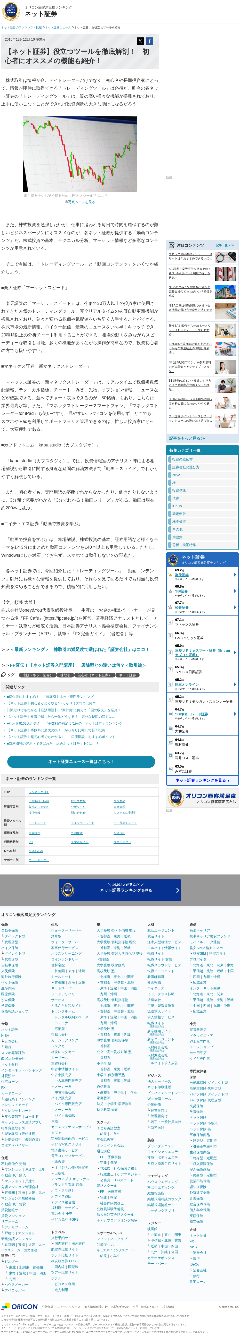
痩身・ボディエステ (162, 1157)
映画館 (152, 1229)
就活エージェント (161, 930)
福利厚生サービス (64, 1208)
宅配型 (60, 1029)
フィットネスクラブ (112, 1239)
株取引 (65, 675)
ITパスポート (124, 1180)
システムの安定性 (125, 812)
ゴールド (32, 1116)
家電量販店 (198, 1030)
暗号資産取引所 (13, 1128)
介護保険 (196, 1198)
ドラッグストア (201, 1035)
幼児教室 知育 (107, 1110)
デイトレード (37, 823)
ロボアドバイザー (14, 1145)
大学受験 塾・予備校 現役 (116, 930)
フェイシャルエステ (162, 1152)
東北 (12, 1267)
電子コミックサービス (68, 1156)
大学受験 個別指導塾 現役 (116, 942)
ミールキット (61, 977)
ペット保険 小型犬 (204, 1123)
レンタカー (59, 1046)
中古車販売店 (61, 1075)
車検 (54, 1121)
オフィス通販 (61, 1196)
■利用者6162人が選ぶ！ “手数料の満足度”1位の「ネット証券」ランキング (64, 723)
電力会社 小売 (61, 1214)
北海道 (105, 977)
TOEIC (105, 1168)
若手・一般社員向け (166, 1122)
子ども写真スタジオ (66, 1144)
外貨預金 (8, 1076)
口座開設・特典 (39, 801)
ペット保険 (9, 982)
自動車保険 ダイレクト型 (209, 1083)
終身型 (198, 1140)
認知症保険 (198, 1187)
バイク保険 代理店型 (205, 1100)
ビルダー (11, 1261)
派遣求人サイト (159, 1011)
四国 (196, 977)
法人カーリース (159, 1081)
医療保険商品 (200, 1135)
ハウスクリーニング (66, 953)
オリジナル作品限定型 (71, 1167)
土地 (42, 1169)
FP (102, 1157)
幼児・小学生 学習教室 (114, 1104)
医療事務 (114, 1157)
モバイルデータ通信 (205, 942)
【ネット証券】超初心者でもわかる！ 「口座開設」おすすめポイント (61, 737)
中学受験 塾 (106, 1029)
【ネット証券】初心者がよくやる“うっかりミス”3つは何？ (51, 703)
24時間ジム (105, 1245)
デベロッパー (15, 1290)
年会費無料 (13, 1116)
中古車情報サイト (64, 1069)
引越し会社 (59, 1034)
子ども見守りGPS (65, 1219)
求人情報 (168, 1307)
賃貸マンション (13, 1216)
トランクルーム (63, 1011)
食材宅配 (58, 965)
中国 (230, 971)
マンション (13, 1169)
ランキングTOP (39, 792)
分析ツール (78, 807)
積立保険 (196, 1221)
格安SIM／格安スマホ (206, 948)
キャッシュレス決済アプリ (21, 1122)
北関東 (24, 1267)
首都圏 (10, 1192)
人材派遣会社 (157, 1056)
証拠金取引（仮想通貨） (23, 1139)
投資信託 (119, 833)
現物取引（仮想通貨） (22, 1134)
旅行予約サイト (63, 1238)
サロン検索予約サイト (164, 1163)
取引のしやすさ (39, 807)
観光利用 (61, 1290)
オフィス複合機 (63, 1202)
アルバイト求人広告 (162, 1063)
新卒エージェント (161, 1040)
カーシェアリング (64, 1040)
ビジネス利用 (65, 1284)
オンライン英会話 (110, 1145)
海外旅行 (78, 1243)
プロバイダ (198, 959)
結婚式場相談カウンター (166, 1199)
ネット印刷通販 (159, 1087)
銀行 (8, 1047)
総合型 (60, 1162)
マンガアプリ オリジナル (70, 1179)
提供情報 (34, 812)
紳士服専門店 (200, 1041)
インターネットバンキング (21, 1070)
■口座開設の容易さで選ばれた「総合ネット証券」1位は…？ (53, 743)
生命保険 (8, 988)
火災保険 (8, 971)
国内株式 (34, 833)
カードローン (11, 1093)
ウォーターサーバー (66, 930)
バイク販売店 (61, 1098)
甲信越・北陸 (124, 982)
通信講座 (103, 1151)
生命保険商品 (200, 1152)
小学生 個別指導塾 (111, 1075)
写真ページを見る (81, 202)
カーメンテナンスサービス (71, 1127)
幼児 (103, 1134)
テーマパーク (157, 1264)
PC (31, 842)
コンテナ (61, 1023)
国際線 (73, 1267)
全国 (174, 1252)
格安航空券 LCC (63, 1261)
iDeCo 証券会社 (13, 1059)
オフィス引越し (63, 1190)
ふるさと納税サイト (66, 1006)
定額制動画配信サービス (69, 1138)
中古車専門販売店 (68, 1081)
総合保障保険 (200, 1204)
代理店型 (11, 942)
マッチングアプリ (161, 1211)
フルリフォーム (16, 1227)
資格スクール (107, 1186)
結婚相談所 (155, 1193)
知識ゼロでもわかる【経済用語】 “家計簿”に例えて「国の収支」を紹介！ (64, 710)
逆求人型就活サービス (164, 942)
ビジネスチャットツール (166, 1093)
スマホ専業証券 (13, 1053)
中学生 (119, 1092)
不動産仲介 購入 (13, 1175)
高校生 (105, 1092)
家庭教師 (103, 1098)
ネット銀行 (9, 1064)
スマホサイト (79, 842)
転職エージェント (161, 971)
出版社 (60, 1173)
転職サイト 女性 (159, 959)
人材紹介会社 (157, 1048)
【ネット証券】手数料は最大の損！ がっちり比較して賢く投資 (56, 730)
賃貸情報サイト (13, 1210)
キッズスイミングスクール (116, 1250)
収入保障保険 (203, 1164)
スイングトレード (82, 823)
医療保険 (8, 994)
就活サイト (155, 936)
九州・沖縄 (108, 994)
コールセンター (39, 860)
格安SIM (199, 953)
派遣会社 (154, 1000)
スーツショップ (201, 1047)
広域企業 (200, 982)
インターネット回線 (205, 988)
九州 (42, 1192)
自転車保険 (9, 965)
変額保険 (196, 1216)
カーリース (59, 1058)
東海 (21, 1192)
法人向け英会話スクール (115, 1214)
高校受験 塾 (106, 971)
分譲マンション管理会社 (20, 1187)
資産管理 (119, 807)
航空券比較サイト (64, 1249)
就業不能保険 (200, 1181)
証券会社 (11, 1041)
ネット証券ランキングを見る (201, 780)
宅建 (103, 1163)
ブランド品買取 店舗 (67, 1185)
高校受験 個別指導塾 (112, 1000)
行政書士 (107, 1174)
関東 (178, 1235)
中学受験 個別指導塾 (112, 1040)
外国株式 (77, 833)
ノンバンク (26, 1099)
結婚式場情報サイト (162, 1205)
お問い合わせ (120, 1307)
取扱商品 (119, 801)
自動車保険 (9, 930)
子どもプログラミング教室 (117, 1220)
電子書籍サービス (64, 1150)
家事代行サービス (64, 948)
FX (3, 1087)
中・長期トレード (125, 823)
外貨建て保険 (200, 1192)
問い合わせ (78, 812)
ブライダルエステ (161, 1146)
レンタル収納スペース (71, 1017)
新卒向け (157, 1128)
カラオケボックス (161, 1258)
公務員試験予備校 (110, 1209)
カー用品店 (198, 1053)
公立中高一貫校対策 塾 (114, 1052)
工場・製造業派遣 (161, 1006)
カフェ (56, 1133)
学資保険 (8, 1006)
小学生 (132, 1092)
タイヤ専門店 (200, 1059)
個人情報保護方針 (96, 1307)
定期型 (212, 1140)
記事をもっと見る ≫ (187, 438)
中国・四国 (37, 1273)
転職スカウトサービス (164, 965)
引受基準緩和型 (205, 1146)
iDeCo (194, 1264)
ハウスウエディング (162, 1182)
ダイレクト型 (15, 936)
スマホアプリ (122, 842)
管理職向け (159, 1116)
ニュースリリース (68, 1307)
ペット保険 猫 (200, 1129)
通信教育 (103, 1086)
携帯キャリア (200, 930)
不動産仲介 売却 (13, 1164)
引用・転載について (146, 1307)
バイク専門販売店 (68, 1104)
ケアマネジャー (129, 1174)
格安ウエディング (161, 1187)
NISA (5, 1035)
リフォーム (9, 1221)
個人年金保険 (200, 1210)
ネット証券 (127, 675)
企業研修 (154, 1104)
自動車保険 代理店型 (205, 1088)
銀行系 (10, 1099)
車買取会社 (59, 1063)
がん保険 (8, 1000)
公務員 (105, 1180)
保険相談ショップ (14, 1011)
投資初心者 (36, 851)
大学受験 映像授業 (111, 965)
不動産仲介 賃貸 (13, 1204)
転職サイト (155, 953)
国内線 (60, 1267)
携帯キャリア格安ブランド (210, 936)
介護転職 (154, 982)
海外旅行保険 (11, 977)
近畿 (31, 1192)
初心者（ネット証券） (95, 675)
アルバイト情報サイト (164, 948)
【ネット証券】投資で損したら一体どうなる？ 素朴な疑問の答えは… (63, 717)
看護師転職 (155, 977)
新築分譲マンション (16, 1239)
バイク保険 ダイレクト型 (209, 1094)
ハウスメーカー (16, 1284)
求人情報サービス (161, 1017)
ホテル (56, 1278)
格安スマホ (217, 953)
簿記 (113, 1163)
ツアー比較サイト (64, 1272)
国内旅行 (61, 1243)
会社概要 (48, 1307)
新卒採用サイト (159, 1032)
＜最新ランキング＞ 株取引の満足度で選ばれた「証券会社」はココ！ (80, 649)
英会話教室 (105, 1139)
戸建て (30, 1169)
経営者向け (159, 1110)
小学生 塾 (104, 1063)
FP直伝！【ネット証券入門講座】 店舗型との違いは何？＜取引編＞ (78, 665)
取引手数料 (78, 801)
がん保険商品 (200, 1169)
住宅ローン (9, 1082)
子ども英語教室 (108, 1128)
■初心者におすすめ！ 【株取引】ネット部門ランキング (50, 697)
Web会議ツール (159, 1099)
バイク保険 (9, 948)
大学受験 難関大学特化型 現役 (120, 953)
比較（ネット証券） (38, 675)
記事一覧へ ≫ (225, 245)
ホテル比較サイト (64, 1255)
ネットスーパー (63, 988)
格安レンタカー (63, 1052)
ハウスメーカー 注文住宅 (19, 1250)
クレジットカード (14, 1105)
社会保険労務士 (125, 1168)
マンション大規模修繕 (18, 1198)
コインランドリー (64, 959)
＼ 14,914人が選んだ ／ (126, 888)
